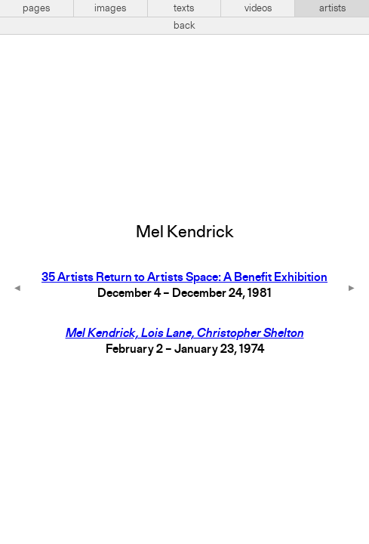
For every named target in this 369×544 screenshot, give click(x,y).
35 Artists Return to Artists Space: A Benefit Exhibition (184, 278)
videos (258, 8)
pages (36, 8)
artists (332, 8)
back (184, 25)
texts (184, 8)
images (110, 8)
